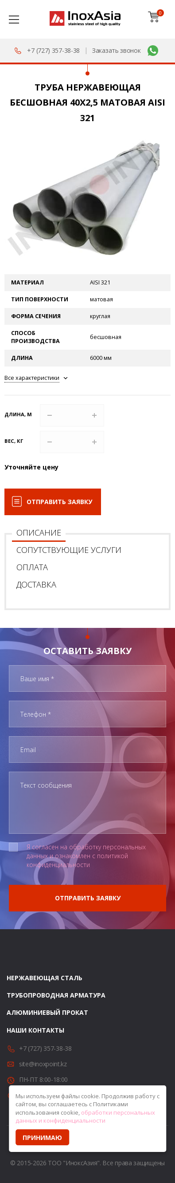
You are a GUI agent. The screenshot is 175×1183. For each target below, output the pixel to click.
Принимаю (42, 1137)
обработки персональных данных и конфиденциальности (85, 1116)
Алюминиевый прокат (47, 1012)
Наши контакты (35, 1030)
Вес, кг (13, 441)
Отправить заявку (59, 501)
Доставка (36, 584)
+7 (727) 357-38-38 (53, 50)
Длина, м (18, 414)
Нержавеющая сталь (44, 978)
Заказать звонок (116, 50)
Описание (38, 532)
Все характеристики (31, 378)
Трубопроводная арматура (56, 995)
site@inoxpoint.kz (43, 1064)
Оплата (32, 567)
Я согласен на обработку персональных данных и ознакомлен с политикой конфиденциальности (86, 856)
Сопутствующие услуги (68, 549)
